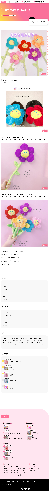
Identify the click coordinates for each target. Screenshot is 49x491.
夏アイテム (30, 340)
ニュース (7, 425)
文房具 (41, 338)
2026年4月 (5, 286)
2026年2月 (5, 293)
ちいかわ (5, 346)
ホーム (1, 7)
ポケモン (19, 344)
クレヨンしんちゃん (23, 342)
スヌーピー (13, 344)
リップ (41, 344)
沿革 (13, 481)
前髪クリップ (6, 344)
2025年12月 (6, 299)
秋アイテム (31, 342)
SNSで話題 (12, 15)
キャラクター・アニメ (33, 338)
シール (37, 342)
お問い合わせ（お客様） (31, 481)
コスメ (24, 340)
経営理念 (8, 481)
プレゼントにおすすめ (40, 21)
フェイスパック (26, 344)
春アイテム (6, 342)
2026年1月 (5, 296)
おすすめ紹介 (1, 14)
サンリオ (5, 340)
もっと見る (12, 423)
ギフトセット (12, 346)
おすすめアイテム (7, 315)
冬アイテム (37, 340)
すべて (5, 283)
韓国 (42, 340)
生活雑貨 (33, 22)
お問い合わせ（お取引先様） (6, 484)
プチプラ (33, 21)
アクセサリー (12, 340)
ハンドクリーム (34, 344)
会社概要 (2, 481)
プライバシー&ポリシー (20, 481)
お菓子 (19, 340)
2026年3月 (5, 289)
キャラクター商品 (7, 319)
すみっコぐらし (14, 342)
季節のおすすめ (6, 322)
